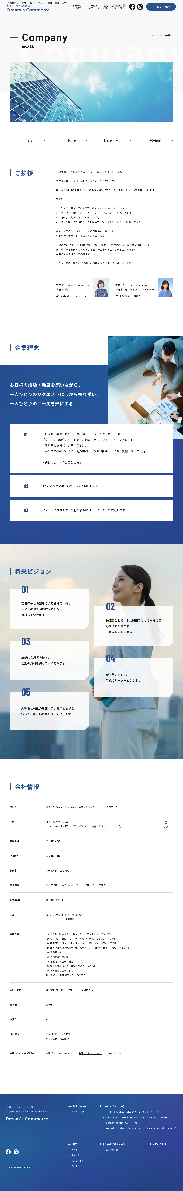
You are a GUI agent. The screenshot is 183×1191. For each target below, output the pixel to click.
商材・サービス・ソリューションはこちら (71, 990)
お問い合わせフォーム (90, 1053)
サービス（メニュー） (93, 7)
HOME (155, 35)
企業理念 (70, 141)
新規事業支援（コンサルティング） (122, 1122)
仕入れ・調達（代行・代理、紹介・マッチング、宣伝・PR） (134, 1112)
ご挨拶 (28, 141)
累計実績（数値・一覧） (119, 7)
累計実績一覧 (112, 1150)
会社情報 (155, 141)
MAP (166, 825)
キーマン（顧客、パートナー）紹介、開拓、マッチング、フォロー (136, 1117)
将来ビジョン (113, 141)
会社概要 (105, 7)
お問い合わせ (161, 6)
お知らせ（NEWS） (76, 7)
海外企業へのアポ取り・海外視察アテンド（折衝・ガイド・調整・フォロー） (141, 1128)
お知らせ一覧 (77, 1112)
